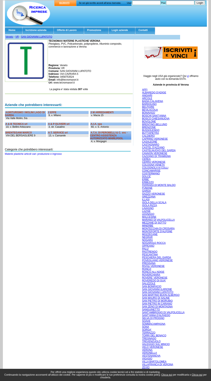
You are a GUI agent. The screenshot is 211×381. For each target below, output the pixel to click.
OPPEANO (148, 245)
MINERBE (147, 225)
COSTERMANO (151, 173)
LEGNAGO (148, 214)
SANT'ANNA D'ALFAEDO (156, 315)
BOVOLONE (149, 121)
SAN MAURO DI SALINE (156, 297)
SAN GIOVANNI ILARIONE (157, 289)
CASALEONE (149, 141)
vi (188, 76)
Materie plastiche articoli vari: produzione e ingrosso (33, 153)
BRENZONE (149, 127)
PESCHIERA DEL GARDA (156, 257)
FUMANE (147, 188)
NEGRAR (147, 237)
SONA (145, 326)
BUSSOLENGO (150, 130)
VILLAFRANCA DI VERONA (157, 364)
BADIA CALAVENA (152, 101)
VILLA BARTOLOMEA (154, 361)
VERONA (147, 350)
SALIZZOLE (148, 283)
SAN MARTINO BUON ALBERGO (160, 295)
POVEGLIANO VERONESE (157, 260)
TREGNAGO (149, 338)
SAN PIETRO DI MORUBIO (157, 300)
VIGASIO (147, 358)
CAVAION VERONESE (154, 153)
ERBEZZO (148, 182)
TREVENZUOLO (151, 341)
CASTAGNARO (150, 144)
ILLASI (145, 199)
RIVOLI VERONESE (153, 266)
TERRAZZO (148, 332)
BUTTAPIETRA (150, 133)
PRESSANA (148, 263)
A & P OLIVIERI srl (58, 124)
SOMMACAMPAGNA (153, 324)
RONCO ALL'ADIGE (153, 271)
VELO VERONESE (152, 347)
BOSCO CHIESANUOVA (155, 118)
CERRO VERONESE (153, 162)
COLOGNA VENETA (153, 164)
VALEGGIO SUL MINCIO (156, 344)
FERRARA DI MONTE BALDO (159, 185)
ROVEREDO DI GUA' (154, 280)
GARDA (146, 190)
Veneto (9, 36)
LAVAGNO (148, 208)
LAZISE (146, 211)
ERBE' (145, 179)
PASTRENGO (149, 251)
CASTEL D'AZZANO (153, 147)
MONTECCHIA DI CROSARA (158, 228)
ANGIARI (147, 95)
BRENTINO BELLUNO (154, 124)
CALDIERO (148, 136)
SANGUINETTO (151, 309)
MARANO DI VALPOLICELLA (158, 219)
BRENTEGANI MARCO (19, 132)
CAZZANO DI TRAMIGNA (156, 156)
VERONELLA (149, 352)
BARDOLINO (149, 104)
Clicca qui (166, 374)
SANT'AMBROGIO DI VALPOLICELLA (163, 312)
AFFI (144, 89)
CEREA (146, 159)
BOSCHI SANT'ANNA (154, 115)
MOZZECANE (149, 234)
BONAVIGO (148, 112)
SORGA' (146, 329)
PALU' (145, 248)
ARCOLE (147, 98)
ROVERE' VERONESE (154, 277)
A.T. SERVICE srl (58, 132)
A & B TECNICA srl (16, 124)
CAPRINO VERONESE (155, 138)
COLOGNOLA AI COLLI (155, 167)
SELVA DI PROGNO (153, 318)
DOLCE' (146, 176)
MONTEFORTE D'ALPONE (157, 231)
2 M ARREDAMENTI (102, 112)
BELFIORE (148, 107)
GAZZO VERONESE (153, 193)
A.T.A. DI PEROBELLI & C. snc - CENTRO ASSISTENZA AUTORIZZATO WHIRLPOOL (109, 135)
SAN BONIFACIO (151, 286)
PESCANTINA (150, 254)
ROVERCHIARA (151, 274)
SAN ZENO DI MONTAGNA (157, 306)
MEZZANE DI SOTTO (154, 222)
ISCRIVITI (64, 3)
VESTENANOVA (151, 355)
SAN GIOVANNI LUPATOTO (36, 36)
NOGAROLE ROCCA (154, 243)
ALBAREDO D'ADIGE (154, 92)
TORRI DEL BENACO (154, 335)
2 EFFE (52, 112)
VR (17, 36)
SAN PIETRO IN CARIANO (157, 303)
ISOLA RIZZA (149, 205)
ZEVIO (145, 367)
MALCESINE (149, 217)
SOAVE (146, 321)
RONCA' (146, 269)
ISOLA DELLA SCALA (154, 202)
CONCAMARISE (151, 170)
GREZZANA (148, 196)
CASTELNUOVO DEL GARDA (159, 150)
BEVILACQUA (150, 109)
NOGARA (147, 240)
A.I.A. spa (96, 124)
